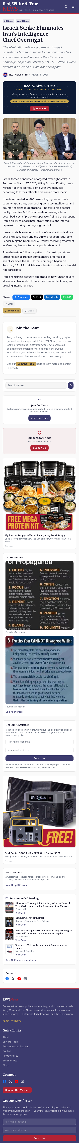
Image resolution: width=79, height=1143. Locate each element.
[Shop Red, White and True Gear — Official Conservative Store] (39, 97)
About (6, 1037)
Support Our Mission (17, 1090)
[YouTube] (19, 978)
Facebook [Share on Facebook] (21, 297)
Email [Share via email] (9, 304)
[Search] (66, 7)
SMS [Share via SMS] (67, 297)
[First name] (39, 742)
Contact (7, 1051)
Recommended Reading (16, 1046)
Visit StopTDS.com (16, 885)
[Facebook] (7, 978)
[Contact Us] (25, 978)
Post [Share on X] (37, 297)
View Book (20, 913)
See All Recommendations (20, 960)
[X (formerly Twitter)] (10, 1081)
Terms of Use (10, 1060)
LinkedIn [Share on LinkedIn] (52, 297)
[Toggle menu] (73, 7)
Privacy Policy (10, 1055)
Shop (5, 1065)
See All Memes (14, 711)
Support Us (12, 310)
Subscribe (39, 758)
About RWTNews (12, 1020)
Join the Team (26, 363)
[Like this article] (29, 311)
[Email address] (39, 750)
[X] (13, 978)
